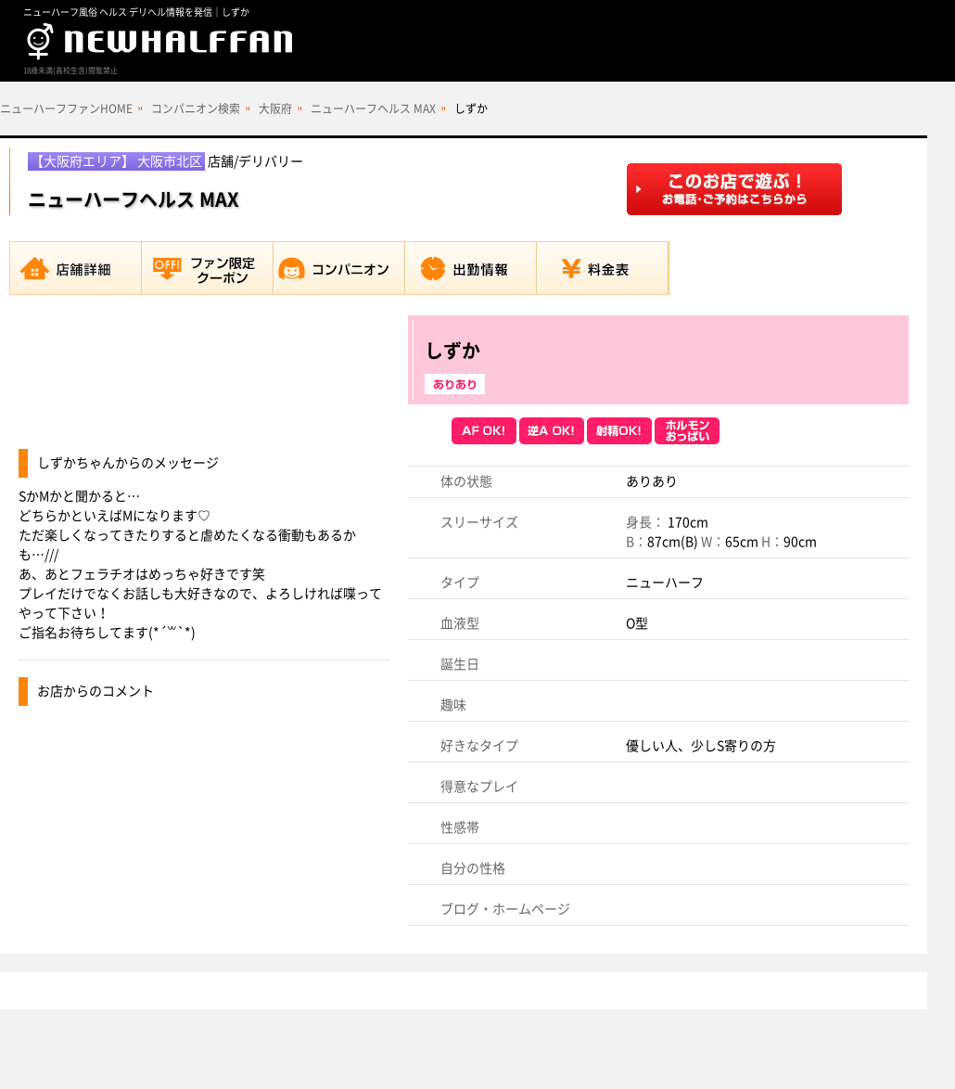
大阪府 (275, 108)
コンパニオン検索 (195, 108)
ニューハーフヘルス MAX (373, 108)
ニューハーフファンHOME (66, 108)
